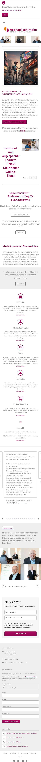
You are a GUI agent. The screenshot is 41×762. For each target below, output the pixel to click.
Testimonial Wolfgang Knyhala (13, 519)
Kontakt (20, 232)
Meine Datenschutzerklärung (11, 10)
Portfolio (8, 528)
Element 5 (27, 177)
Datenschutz (33, 753)
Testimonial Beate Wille (24, 519)
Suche (20, 757)
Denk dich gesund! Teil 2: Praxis (15, 738)
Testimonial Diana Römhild (20, 519)
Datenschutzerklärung (23, 627)
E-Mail (5, 699)
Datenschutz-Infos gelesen (10, 688)
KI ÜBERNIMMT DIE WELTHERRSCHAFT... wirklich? (22, 733)
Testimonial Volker (34, 519)
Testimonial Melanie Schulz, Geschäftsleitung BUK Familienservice (7, 519)
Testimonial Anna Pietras (28, 519)
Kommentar (5, 713)
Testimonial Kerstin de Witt (22, 519)
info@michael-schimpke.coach (17, 663)
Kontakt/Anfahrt (14, 753)
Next (38, 518)
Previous (2, 518)
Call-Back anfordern (11, 721)
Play (20, 39)
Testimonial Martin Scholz (32, 519)
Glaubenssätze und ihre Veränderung (17, 746)
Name (5, 692)
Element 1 (23, 177)
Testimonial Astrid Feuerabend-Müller (17, 519)
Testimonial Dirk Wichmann (19, 519)
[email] (20, 617)
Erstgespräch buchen (20, 214)
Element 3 (25, 177)
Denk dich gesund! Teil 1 (13, 742)
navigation (4, 23)
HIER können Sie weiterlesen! (14, 122)
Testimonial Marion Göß (15, 519)
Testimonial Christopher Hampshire (11, 519)
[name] (20, 612)
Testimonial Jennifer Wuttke (26, 519)
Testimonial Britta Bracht (30, 519)
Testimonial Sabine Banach (9, 519)
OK (5, 15)
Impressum (24, 753)
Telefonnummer (6, 706)
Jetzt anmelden (20, 634)
